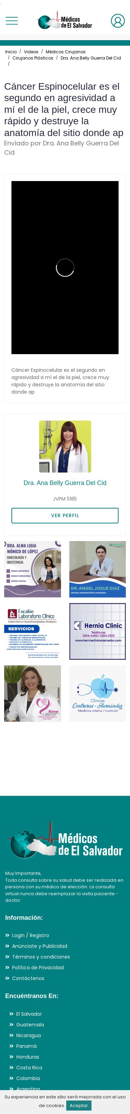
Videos (31, 52)
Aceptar (79, 1105)
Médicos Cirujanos (66, 52)
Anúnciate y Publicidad (39, 946)
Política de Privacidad (38, 967)
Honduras (27, 1056)
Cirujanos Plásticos (32, 58)
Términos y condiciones (41, 956)
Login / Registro (30, 935)
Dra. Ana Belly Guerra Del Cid (91, 58)
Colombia (28, 1078)
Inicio (11, 52)
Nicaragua (28, 1035)
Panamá (26, 1046)
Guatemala (30, 1024)
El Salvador (29, 1013)
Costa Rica (29, 1067)
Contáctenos (28, 978)
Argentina (28, 1089)
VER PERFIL (65, 515)
